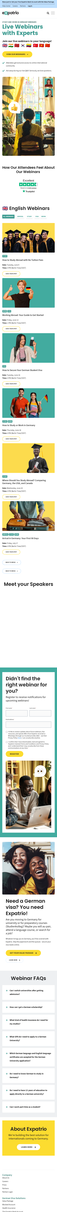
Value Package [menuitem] (7, 1201)
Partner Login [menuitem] (7, 1192)
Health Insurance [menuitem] (8, 1208)
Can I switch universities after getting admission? (24, 992)
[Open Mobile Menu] (53, 13)
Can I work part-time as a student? (23, 1107)
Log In (30, 6)
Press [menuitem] (4, 1185)
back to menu (12, 562)
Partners (23, 6)
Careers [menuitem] (5, 1181)
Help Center (6, 6)
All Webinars (8, 216)
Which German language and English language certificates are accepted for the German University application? (28, 1057)
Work (43, 216)
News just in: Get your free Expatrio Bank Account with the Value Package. (28, 2)
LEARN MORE (28, 1147)
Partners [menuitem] (5, 1188)
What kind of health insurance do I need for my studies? (27, 1021)
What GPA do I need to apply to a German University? (26, 1038)
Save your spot (11, 274)
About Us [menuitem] (5, 1178)
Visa (37, 216)
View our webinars (17, 54)
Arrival (20, 216)
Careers (15, 6)
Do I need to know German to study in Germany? (24, 1075)
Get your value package (23, 953)
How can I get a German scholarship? (24, 1007)
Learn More (14, 960)
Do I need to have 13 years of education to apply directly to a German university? (26, 1092)
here (19, 738)
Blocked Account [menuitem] (8, 1204)
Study (29, 216)
